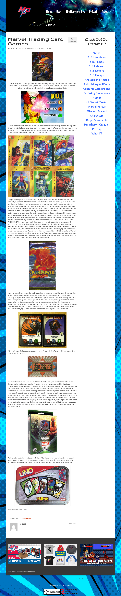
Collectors (26, 48)
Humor (36, 48)
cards (10, 509)
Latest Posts (26, 518)
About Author (14, 518)
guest (12, 48)
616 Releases (97, 66)
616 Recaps (97, 75)
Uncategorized (42, 48)
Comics (31, 48)
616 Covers (97, 70)
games (13, 509)
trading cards (23, 509)
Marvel (17, 509)
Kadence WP (31, 571)
